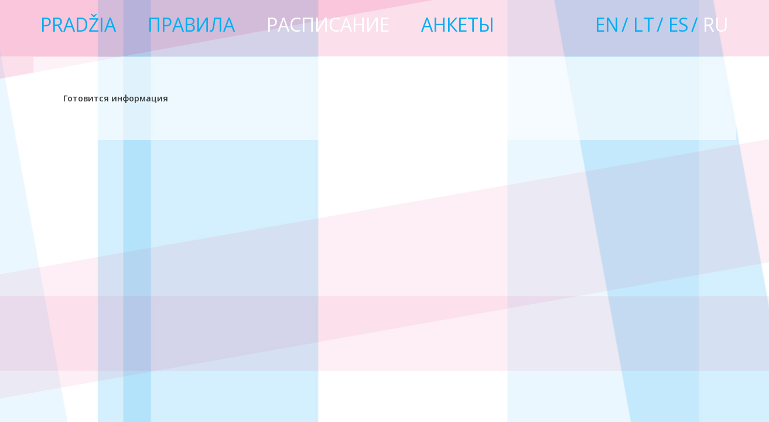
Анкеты (457, 24)
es (678, 24)
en (607, 24)
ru (716, 24)
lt (643, 24)
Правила (191, 24)
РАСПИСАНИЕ (327, 24)
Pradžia (78, 24)
